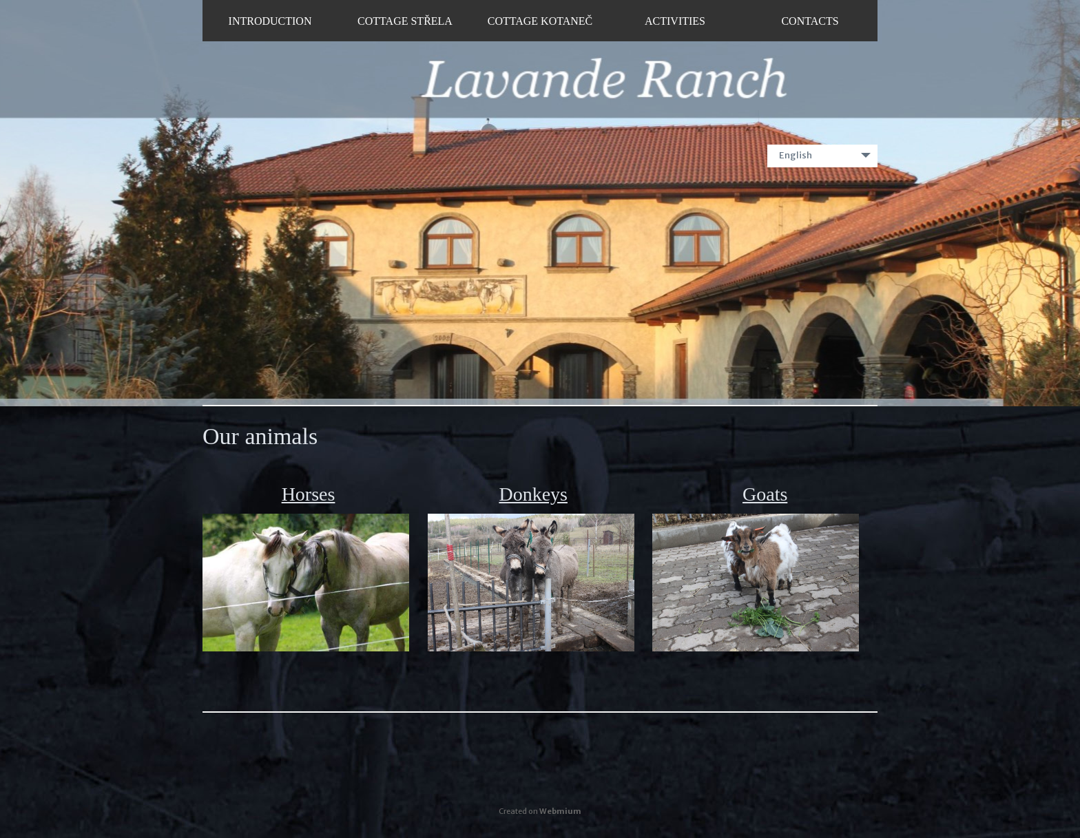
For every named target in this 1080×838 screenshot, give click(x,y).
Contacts (809, 21)
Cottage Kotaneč (540, 21)
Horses (308, 494)
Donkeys (533, 494)
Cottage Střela (405, 21)
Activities (675, 21)
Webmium (560, 811)
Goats (764, 494)
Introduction (270, 21)
